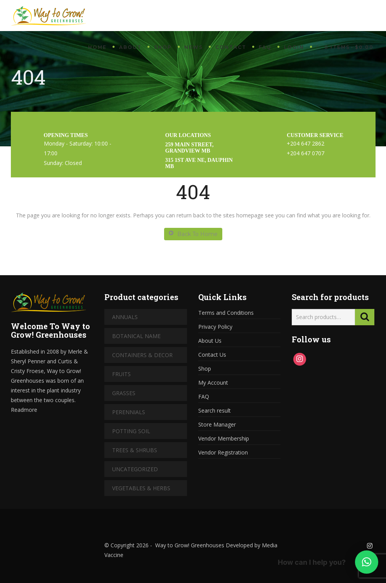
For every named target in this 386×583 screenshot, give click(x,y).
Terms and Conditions (226, 312)
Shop (163, 47)
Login (294, 47)
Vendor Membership (223, 438)
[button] (366, 562)
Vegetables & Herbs (141, 488)
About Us (210, 340)
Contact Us (212, 354)
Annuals (125, 317)
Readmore (24, 409)
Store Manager (217, 424)
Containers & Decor (142, 355)
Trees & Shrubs (134, 450)
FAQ (265, 47)
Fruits (121, 374)
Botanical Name (136, 336)
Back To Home (193, 234)
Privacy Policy (215, 326)
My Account (213, 382)
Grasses (123, 393)
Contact (230, 47)
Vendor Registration (223, 452)
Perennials (128, 412)
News (193, 47)
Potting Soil (131, 431)
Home (97, 47)
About (130, 47)
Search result (214, 410)
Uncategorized (135, 469)
